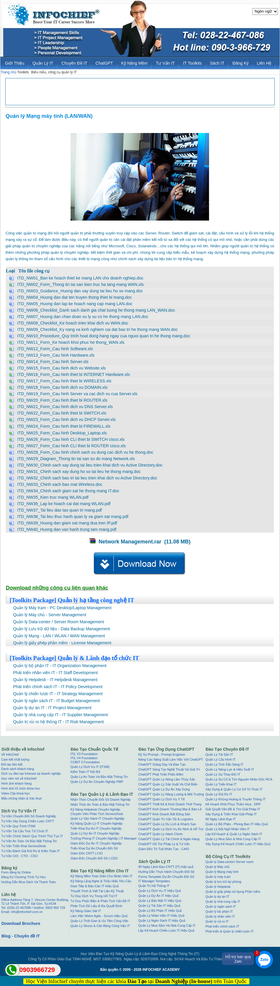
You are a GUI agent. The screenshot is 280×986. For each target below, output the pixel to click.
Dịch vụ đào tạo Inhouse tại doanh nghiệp (31, 773)
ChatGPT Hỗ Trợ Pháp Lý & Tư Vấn (164, 844)
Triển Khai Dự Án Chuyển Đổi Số (94, 848)
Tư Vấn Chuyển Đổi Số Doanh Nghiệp (28, 816)
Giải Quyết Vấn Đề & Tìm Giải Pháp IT (232, 809)
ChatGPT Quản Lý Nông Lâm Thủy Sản (166, 779)
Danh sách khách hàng (17, 769)
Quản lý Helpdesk (218, 886)
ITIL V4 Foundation (83, 758)
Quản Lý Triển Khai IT (221, 784)
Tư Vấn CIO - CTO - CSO (19, 856)
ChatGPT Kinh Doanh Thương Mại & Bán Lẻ (170, 809)
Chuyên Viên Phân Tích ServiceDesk (96, 814)
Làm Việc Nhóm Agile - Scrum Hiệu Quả (98, 916)
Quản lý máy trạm (218, 876)
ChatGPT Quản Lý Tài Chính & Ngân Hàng (169, 839)
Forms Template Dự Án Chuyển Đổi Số (166, 876)
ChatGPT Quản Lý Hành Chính (160, 834)
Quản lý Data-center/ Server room (229, 862)
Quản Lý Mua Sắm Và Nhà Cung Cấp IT (167, 925)
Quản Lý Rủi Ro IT (218, 794)
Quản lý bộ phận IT (219, 911)
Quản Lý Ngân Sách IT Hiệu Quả (161, 920)
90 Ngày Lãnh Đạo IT (220, 819)
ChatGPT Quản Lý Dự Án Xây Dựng (164, 789)
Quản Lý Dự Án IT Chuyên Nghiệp (94, 833)
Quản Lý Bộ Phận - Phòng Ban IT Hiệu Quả (236, 824)
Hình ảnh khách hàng (16, 783)
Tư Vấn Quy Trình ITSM (18, 826)
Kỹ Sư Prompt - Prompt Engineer (162, 754)
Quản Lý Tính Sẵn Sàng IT (224, 764)
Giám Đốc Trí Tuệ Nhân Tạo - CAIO (163, 849)
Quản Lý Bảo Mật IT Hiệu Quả (159, 900)
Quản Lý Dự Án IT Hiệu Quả (158, 895)
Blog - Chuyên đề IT (20, 936)
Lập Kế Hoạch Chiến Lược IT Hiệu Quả (166, 930)
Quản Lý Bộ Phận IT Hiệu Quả (160, 910)
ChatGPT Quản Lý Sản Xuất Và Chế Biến (167, 784)
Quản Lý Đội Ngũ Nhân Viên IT (227, 829)
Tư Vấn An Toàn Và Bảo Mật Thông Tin (29, 841)
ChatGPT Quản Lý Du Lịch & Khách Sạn (167, 824)
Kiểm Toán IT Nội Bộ (85, 771)
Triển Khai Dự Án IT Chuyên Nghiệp (96, 828)
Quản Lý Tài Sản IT (219, 754)
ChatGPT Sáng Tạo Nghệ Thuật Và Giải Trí (169, 769)
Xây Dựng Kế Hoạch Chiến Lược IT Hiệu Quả (237, 844)
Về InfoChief (10, 754)
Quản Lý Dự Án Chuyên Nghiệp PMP (96, 781)
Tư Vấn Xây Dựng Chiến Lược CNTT (27, 821)
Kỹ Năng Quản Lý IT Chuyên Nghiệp (96, 823)
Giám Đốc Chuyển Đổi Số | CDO (94, 858)
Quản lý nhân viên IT (220, 916)
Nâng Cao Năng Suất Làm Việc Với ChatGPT (170, 759)
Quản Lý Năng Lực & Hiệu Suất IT (229, 769)
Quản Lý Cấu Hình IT (220, 759)
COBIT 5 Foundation (85, 762)
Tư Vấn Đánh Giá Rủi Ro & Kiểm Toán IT (30, 851)
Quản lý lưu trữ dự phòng (223, 881)
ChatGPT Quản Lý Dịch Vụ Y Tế (161, 799)
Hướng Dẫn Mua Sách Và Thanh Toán (28, 882)
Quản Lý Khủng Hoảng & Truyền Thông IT (235, 799)
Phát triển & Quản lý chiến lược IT (229, 931)
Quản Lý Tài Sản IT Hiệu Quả (159, 905)
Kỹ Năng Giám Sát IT (85, 911)
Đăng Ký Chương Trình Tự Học (23, 877)
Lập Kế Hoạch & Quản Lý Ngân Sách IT (233, 834)
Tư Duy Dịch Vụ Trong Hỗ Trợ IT (93, 896)
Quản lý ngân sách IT (220, 906)
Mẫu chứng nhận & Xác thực (21, 798)
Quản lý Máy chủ (217, 866)
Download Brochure (20, 923)
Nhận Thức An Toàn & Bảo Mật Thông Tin (100, 804)
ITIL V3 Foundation (83, 754)
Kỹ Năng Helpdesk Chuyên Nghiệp (95, 809)
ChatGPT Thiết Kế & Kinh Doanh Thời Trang (170, 804)
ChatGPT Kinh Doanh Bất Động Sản (164, 814)
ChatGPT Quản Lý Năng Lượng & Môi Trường (171, 794)
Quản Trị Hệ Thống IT (153, 885)
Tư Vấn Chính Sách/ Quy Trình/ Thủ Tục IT (32, 836)
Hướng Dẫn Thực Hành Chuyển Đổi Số (166, 871)
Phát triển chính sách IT (222, 926)
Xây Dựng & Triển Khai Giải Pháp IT (231, 814)
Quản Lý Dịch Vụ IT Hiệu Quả (159, 890)
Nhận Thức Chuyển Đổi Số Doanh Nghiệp (100, 799)
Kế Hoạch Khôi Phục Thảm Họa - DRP (233, 804)
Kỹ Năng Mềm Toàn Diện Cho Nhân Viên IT (101, 876)
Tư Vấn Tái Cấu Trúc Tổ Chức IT (24, 831)
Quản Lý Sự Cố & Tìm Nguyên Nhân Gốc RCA (238, 779)
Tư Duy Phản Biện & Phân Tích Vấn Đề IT (100, 901)
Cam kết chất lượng (15, 759)
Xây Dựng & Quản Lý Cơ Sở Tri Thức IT (233, 789)
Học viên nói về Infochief (18, 778)
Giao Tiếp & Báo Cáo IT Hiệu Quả (94, 886)
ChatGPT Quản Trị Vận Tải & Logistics (165, 819)
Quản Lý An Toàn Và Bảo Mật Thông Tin (98, 776)
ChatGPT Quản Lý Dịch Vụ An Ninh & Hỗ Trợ (170, 829)
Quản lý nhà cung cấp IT (222, 901)
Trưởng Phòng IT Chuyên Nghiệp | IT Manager (103, 838)
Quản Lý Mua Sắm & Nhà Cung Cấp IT (233, 839)
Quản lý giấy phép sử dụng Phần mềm (232, 891)
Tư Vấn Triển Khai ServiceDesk (23, 846)
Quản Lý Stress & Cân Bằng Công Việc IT (100, 926)
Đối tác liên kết (11, 764)
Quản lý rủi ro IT (217, 921)
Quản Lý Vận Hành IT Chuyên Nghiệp (97, 818)
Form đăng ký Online (16, 872)
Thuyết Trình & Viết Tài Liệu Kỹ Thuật (97, 891)
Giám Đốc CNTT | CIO (86, 853)
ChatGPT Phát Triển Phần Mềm (160, 774)
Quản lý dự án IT (217, 896)
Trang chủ (8, 72)
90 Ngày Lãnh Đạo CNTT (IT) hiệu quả (165, 866)
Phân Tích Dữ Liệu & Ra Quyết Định (96, 906)
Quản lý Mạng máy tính (222, 871)
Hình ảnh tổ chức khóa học (20, 788)
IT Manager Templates (154, 881)
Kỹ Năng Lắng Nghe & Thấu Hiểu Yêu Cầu (100, 881)
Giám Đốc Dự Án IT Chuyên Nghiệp (96, 843)
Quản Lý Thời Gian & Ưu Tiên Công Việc (99, 921)
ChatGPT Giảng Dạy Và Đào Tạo (162, 764)
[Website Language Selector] (265, 11)
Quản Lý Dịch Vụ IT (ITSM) (89, 767)
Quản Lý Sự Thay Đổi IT (222, 774)
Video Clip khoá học (15, 793)
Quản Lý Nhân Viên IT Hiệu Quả (161, 915)
